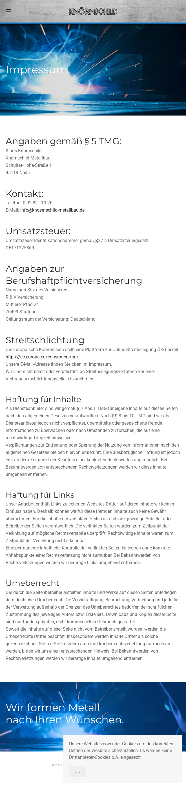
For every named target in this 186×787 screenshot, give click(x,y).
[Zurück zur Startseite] (93, 11)
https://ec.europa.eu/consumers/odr (42, 357)
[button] (8, 11)
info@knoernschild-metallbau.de (52, 210)
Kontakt (61, 766)
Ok (78, 772)
